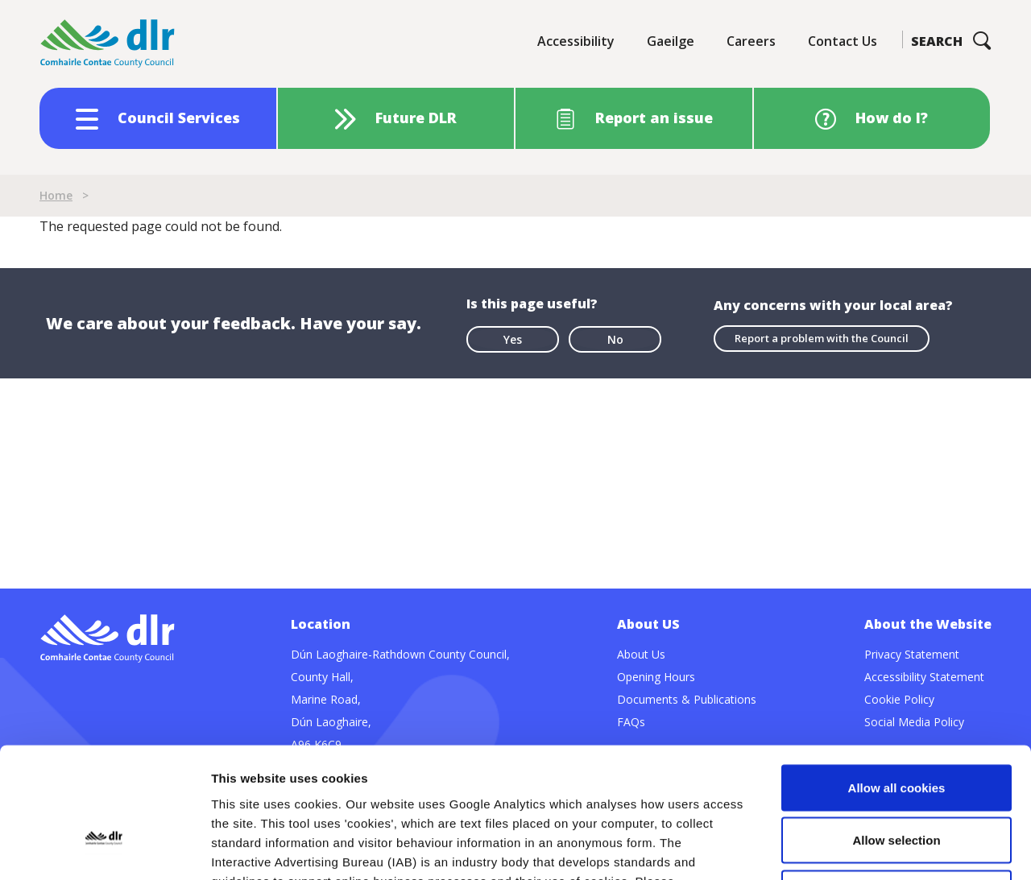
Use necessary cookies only (896, 774)
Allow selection (896, 722)
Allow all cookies (897, 668)
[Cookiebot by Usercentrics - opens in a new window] (104, 849)
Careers (751, 41)
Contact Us (842, 41)
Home (55, 195)
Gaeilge (670, 41)
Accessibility (576, 41)
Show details (845, 848)
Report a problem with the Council (822, 338)
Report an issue (654, 117)
